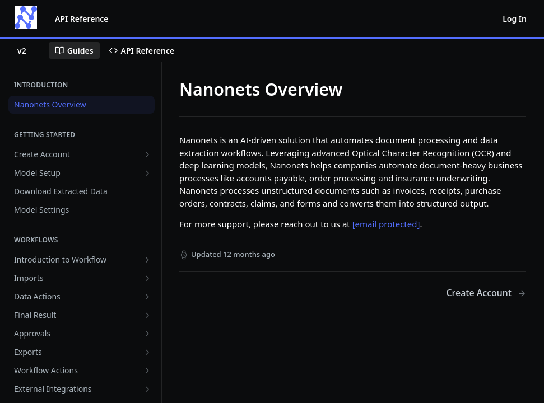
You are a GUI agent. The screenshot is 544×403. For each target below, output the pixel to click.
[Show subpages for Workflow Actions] (147, 370)
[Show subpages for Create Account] (147, 154)
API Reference (82, 18)
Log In (515, 18)
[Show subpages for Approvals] (147, 333)
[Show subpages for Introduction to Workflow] (147, 259)
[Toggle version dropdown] (28, 50)
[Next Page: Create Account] (486, 293)
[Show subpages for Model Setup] (147, 172)
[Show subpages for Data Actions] (147, 296)
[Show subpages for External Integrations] (147, 389)
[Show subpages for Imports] (147, 278)
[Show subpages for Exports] (147, 352)
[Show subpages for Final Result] (147, 315)
